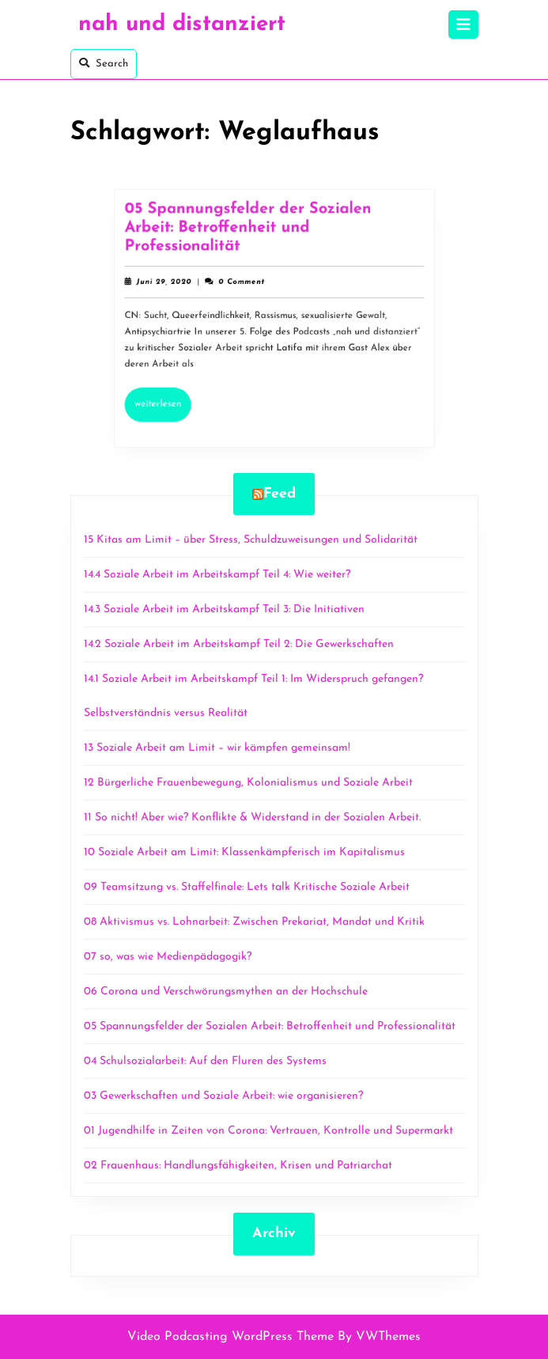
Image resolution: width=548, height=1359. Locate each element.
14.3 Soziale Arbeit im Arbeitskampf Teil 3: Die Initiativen (224, 609)
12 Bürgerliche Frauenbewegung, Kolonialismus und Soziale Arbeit (248, 783)
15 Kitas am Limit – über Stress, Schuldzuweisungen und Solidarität (251, 540)
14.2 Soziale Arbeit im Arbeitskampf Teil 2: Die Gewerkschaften (239, 644)
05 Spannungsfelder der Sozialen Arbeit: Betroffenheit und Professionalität (249, 234)
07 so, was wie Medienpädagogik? (167, 957)
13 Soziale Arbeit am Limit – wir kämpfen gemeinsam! (217, 748)
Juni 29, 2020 (171, 285)
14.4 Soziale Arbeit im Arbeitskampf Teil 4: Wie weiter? (218, 575)
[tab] (463, 24)
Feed (279, 494)
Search (103, 63)
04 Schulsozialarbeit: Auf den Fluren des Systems (205, 1061)
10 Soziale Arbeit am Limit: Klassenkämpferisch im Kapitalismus (244, 852)
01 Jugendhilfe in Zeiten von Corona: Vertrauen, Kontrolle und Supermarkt (268, 1131)
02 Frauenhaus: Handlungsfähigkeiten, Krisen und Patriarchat (238, 1166)
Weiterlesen (170, 397)
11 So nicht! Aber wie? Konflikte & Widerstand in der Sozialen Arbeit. (252, 817)
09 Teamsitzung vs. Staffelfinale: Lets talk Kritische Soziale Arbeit (247, 887)
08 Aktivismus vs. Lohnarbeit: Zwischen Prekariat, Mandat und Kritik (254, 922)
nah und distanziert (181, 24)
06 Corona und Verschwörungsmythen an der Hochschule (226, 991)
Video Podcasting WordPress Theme (230, 1337)
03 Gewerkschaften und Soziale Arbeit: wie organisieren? (223, 1096)
